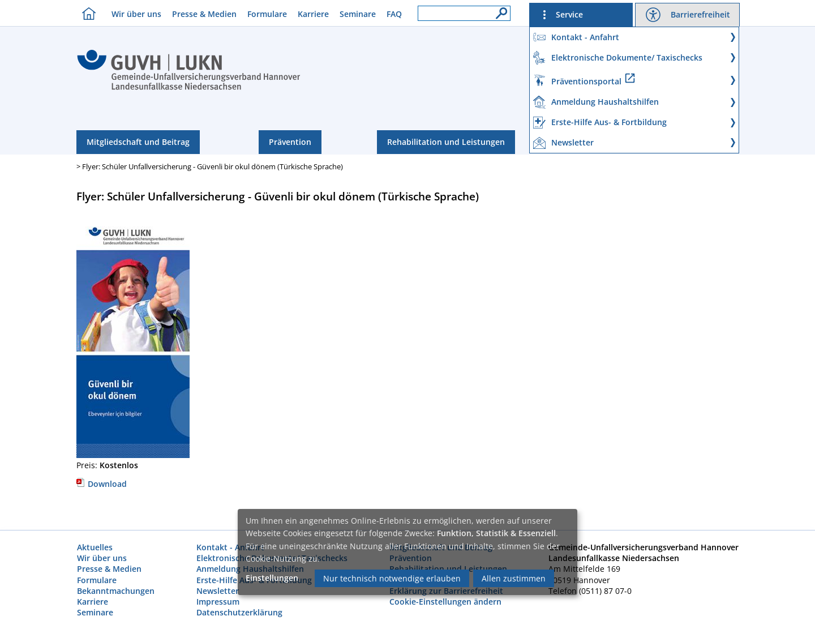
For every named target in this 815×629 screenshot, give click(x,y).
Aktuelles (95, 547)
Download (101, 483)
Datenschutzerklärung (239, 612)
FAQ (394, 13)
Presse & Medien (204, 13)
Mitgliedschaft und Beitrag (138, 141)
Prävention (290, 141)
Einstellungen (272, 577)
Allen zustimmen (514, 578)
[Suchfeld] (464, 13)
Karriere (313, 13)
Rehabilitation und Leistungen (446, 141)
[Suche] (499, 10)
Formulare (267, 13)
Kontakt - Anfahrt (230, 547)
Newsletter (217, 590)
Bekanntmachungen (116, 590)
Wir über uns (136, 13)
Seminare (358, 13)
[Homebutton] (86, 13)
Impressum (217, 601)
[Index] (188, 88)
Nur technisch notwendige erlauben (392, 578)
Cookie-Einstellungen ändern (445, 601)
